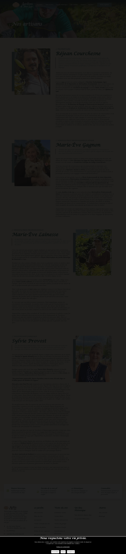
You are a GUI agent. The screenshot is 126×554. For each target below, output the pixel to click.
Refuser (63, 551)
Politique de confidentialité (63, 547)
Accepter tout (71, 551)
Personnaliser (55, 551)
